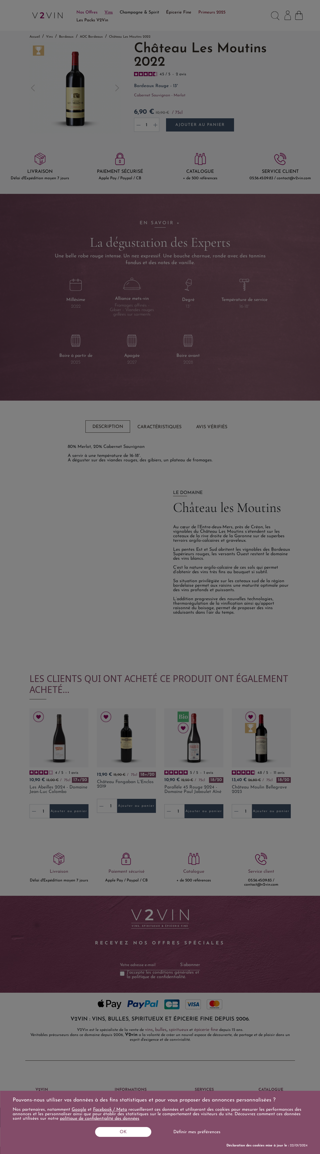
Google (79, 1109)
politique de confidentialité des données (99, 1118)
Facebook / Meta (110, 1109)
